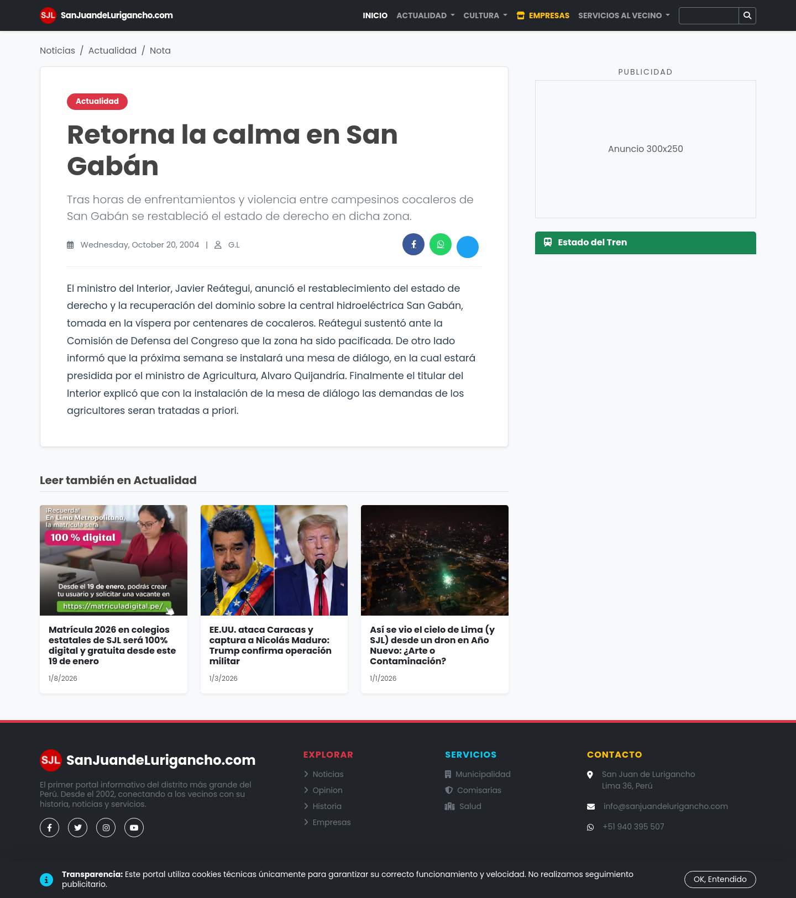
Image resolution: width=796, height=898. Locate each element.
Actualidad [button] (422, 15)
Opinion (323, 790)
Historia (322, 806)
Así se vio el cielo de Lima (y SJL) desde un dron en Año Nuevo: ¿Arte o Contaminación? (432, 645)
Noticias (57, 50)
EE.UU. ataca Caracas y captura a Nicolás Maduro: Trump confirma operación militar (271, 645)
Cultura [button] (482, 15)
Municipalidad (478, 774)
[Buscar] (709, 15)
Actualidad (112, 50)
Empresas (542, 15)
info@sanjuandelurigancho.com (666, 806)
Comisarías (473, 790)
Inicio (375, 15)
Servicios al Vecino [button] (620, 15)
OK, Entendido (720, 879)
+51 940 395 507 (633, 826)
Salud (463, 806)
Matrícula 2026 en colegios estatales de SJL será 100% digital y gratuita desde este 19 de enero (112, 645)
